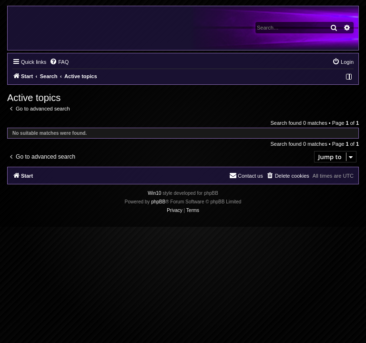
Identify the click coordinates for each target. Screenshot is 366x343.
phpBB (158, 201)
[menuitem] (59, 62)
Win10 (154, 193)
